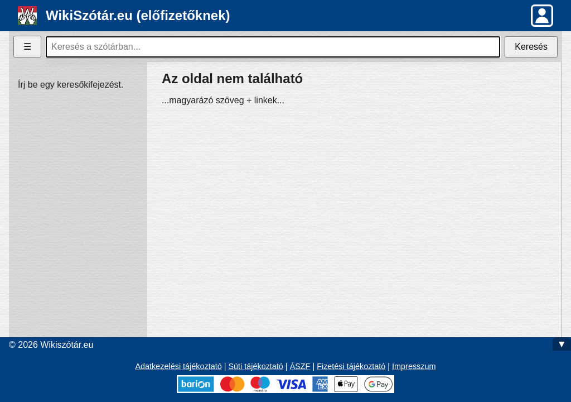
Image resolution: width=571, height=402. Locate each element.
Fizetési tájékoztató (351, 366)
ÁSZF (300, 366)
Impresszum (413, 366)
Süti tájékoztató (255, 366)
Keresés (531, 46)
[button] (542, 15)
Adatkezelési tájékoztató (179, 366)
